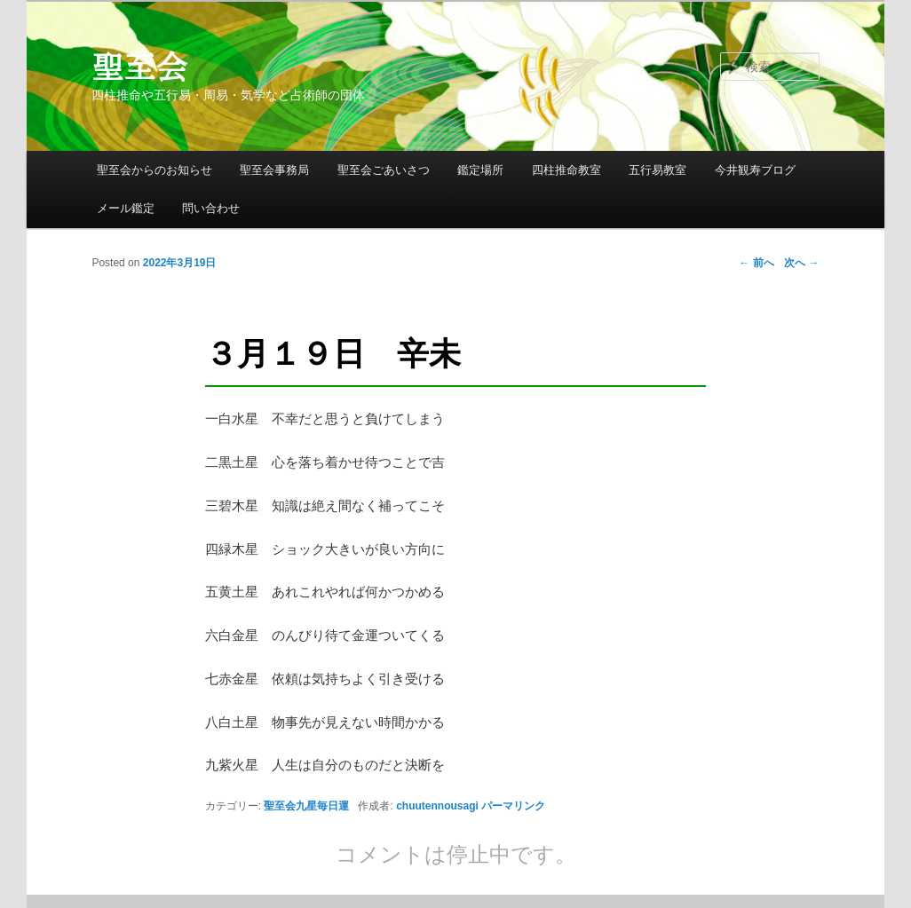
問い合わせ (211, 208)
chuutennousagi (437, 806)
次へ (801, 263)
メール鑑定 (125, 208)
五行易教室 (657, 170)
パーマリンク (513, 806)
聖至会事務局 (274, 170)
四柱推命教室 (566, 170)
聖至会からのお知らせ (154, 170)
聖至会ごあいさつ (383, 170)
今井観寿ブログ (755, 170)
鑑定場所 (480, 170)
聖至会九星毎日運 (306, 806)
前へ (756, 263)
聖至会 (139, 67)
